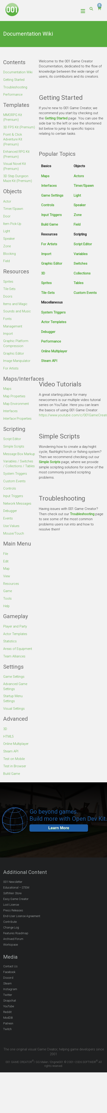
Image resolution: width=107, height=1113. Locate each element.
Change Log (11, 943)
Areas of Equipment (18, 664)
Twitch (7, 1045)
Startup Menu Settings (13, 715)
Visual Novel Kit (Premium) (15, 172)
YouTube (8, 1022)
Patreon (8, 1039)
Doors (8, 303)
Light (77, 195)
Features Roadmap (15, 949)
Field (77, 224)
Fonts (7, 325)
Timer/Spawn (84, 186)
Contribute (10, 937)
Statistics (10, 657)
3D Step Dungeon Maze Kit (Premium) (18, 185)
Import (46, 254)
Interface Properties (18, 425)
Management (13, 332)
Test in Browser (15, 782)
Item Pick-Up (13, 230)
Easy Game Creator (16, 914)
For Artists (49, 244)
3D (43, 273)
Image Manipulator (17, 367)
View (7, 592)
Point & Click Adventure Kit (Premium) (13, 145)
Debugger (48, 332)
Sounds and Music (17, 318)
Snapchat (9, 1016)
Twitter (7, 1011)
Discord (8, 993)
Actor (7, 208)
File (5, 570)
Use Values (12, 542)
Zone (78, 215)
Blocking (9, 260)
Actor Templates (53, 322)
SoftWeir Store (12, 909)
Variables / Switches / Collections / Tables (19, 477)
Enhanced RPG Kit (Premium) (17, 160)
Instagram (10, 1005)
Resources (11, 600)
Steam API (49, 361)
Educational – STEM (16, 903)
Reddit (7, 1028)
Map (6, 585)
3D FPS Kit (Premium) (11, 130)
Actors (79, 176)
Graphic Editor (51, 263)
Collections (82, 273)
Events (8, 535)
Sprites (46, 283)
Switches (80, 263)
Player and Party (15, 642)
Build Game (49, 224)
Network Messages (18, 520)
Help (6, 622)
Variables (81, 254)
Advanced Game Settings (16, 702)
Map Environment (16, 410)
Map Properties (15, 403)
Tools (7, 614)
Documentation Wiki (18, 72)
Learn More (58, 844)
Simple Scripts (49, 462)
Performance (51, 341)
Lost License (11, 920)
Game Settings (52, 195)
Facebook (9, 988)
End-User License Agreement (21, 932)
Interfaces (49, 186)
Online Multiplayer (54, 351)
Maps (45, 176)
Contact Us (10, 982)
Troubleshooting (82, 514)
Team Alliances (15, 672)
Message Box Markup (13, 462)
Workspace (10, 960)
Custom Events (85, 293)
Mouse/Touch (14, 550)
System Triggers (53, 312)
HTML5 (8, 753)
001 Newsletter (12, 897)
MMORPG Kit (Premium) (12, 117)
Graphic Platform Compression (16, 350)
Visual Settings (14, 725)
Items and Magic (16, 310)
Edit (6, 577)
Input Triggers (51, 215)
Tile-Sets (48, 293)
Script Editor (83, 244)
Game (7, 607)
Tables (78, 283)
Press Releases (13, 926)
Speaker (80, 205)
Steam (7, 999)
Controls (47, 205)
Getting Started (56, 118)
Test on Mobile (14, 775)
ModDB (8, 1033)
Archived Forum (13, 954)
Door (7, 223)
